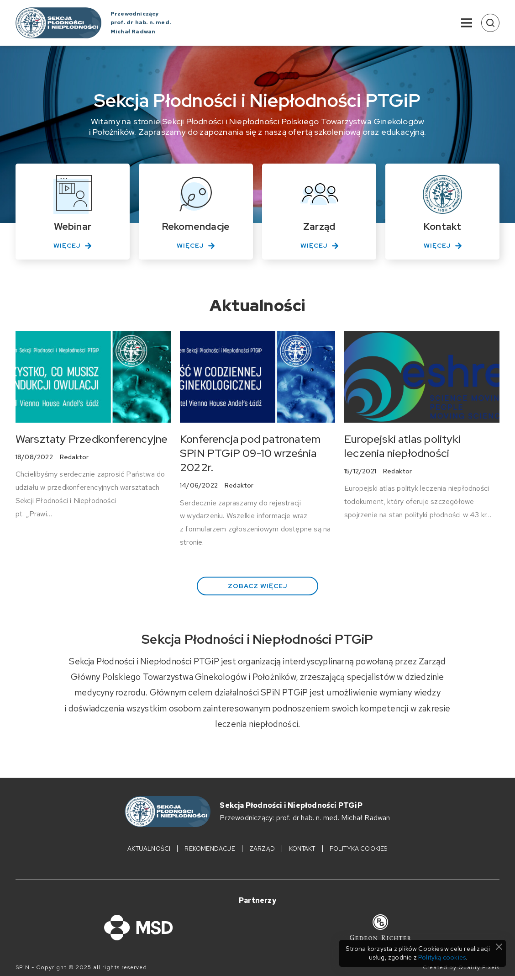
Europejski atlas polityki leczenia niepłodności (402, 446)
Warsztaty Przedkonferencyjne (92, 439)
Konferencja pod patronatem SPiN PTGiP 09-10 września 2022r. (250, 453)
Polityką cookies (442, 957)
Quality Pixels (478, 967)
